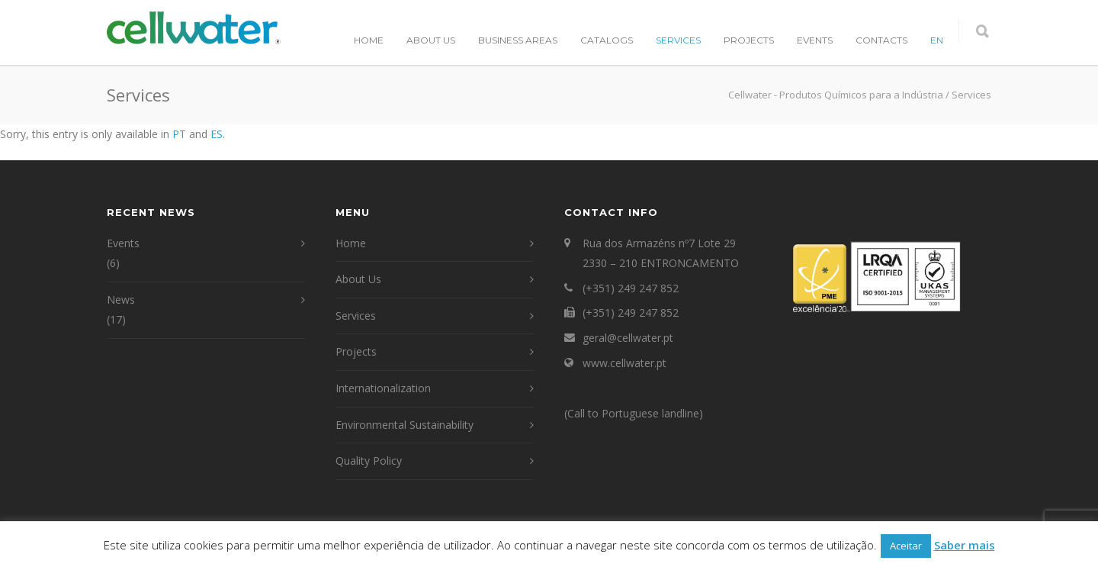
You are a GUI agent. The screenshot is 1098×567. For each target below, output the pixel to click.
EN (936, 40)
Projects (749, 40)
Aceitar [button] (906, 546)
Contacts (881, 40)
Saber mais (964, 545)
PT (179, 134)
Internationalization (383, 388)
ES (216, 134)
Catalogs (606, 40)
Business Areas (517, 40)
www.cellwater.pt (624, 363)
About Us (430, 40)
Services (678, 40)
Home (369, 40)
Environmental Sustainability (405, 424)
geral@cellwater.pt (628, 337)
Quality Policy (369, 460)
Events (815, 40)
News (121, 299)
